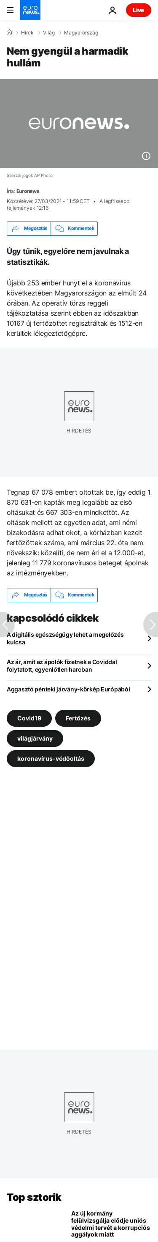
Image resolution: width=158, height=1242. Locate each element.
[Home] (9, 32)
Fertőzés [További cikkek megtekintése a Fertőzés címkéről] (78, 718)
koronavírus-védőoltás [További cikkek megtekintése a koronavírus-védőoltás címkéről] (50, 758)
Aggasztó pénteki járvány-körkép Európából (68, 689)
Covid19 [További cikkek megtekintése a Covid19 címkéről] (29, 718)
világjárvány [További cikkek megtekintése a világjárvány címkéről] (35, 738)
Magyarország (81, 32)
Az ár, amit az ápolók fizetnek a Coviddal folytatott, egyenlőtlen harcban (62, 665)
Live (139, 9)
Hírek (27, 32)
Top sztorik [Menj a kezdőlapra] (34, 1197)
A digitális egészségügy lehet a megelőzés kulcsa (65, 638)
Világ (49, 32)
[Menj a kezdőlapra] (30, 10)
